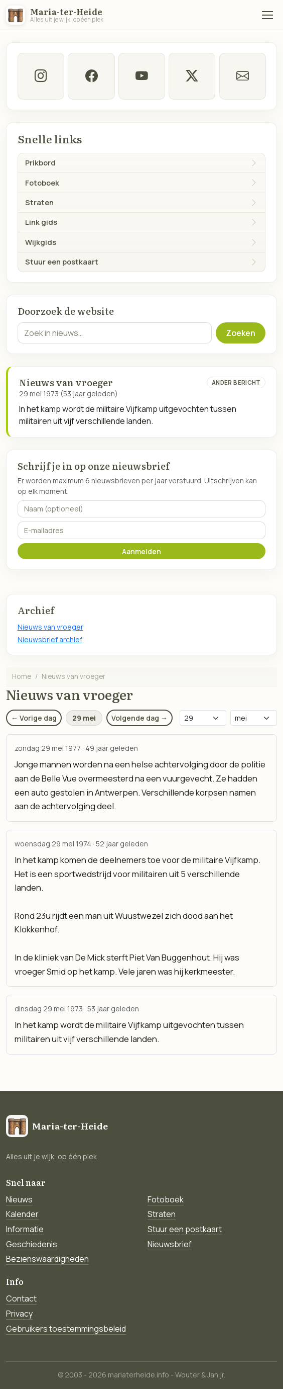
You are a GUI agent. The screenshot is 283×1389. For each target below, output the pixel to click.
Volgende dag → (139, 718)
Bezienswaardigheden (47, 1258)
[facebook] (91, 76)
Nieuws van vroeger (50, 627)
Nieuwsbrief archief (50, 639)
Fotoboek (166, 1199)
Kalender (22, 1214)
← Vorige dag (34, 718)
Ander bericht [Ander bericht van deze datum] (236, 382)
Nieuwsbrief (170, 1244)
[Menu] (267, 15)
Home (21, 676)
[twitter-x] (192, 76)
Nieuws (19, 1199)
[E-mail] (242, 76)
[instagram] (41, 76)
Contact (21, 1298)
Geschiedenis (31, 1244)
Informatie (25, 1229)
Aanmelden (141, 551)
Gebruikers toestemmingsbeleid (66, 1328)
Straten (162, 1214)
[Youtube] (141, 76)
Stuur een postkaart (185, 1229)
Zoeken (240, 332)
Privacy (19, 1313)
